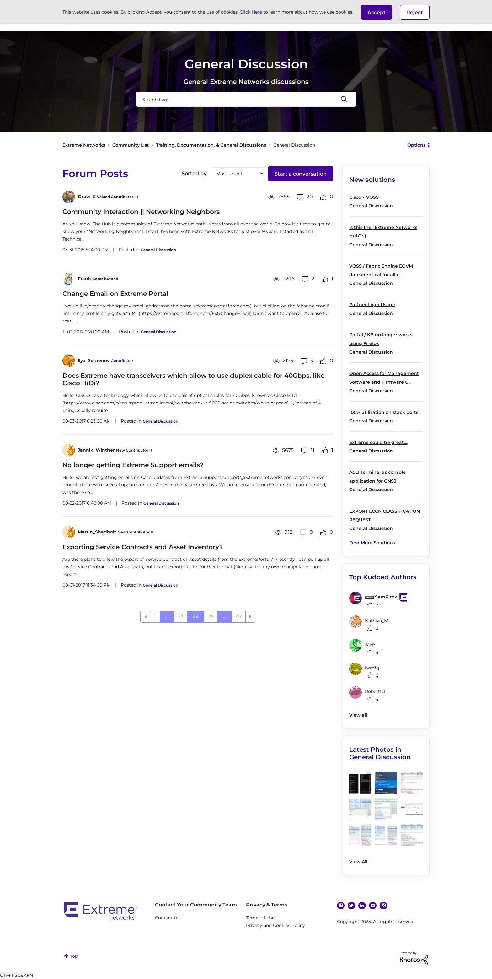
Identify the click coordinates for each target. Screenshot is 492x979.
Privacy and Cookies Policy (275, 925)
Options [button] (416, 145)
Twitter (351, 905)
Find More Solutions (372, 542)
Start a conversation (301, 174)
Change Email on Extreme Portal (115, 293)
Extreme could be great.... (378, 442)
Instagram (383, 905)
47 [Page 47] (239, 616)
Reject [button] (414, 12)
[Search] (246, 99)
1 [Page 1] (155, 616)
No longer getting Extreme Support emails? (133, 465)
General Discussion (158, 249)
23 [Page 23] (181, 616)
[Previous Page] (145, 617)
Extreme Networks (83, 145)
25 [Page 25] (211, 616)
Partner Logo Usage (372, 304)
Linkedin (362, 905)
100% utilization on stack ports (383, 412)
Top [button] (74, 956)
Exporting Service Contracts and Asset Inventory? (142, 547)
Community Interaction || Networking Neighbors (141, 211)
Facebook (341, 905)
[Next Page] (250, 617)
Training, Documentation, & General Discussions (211, 145)
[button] (376, 12)
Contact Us (167, 918)
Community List (130, 145)
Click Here (251, 12)
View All (358, 861)
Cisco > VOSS (364, 197)
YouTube (373, 905)
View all (358, 715)
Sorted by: (195, 173)
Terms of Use (260, 918)
